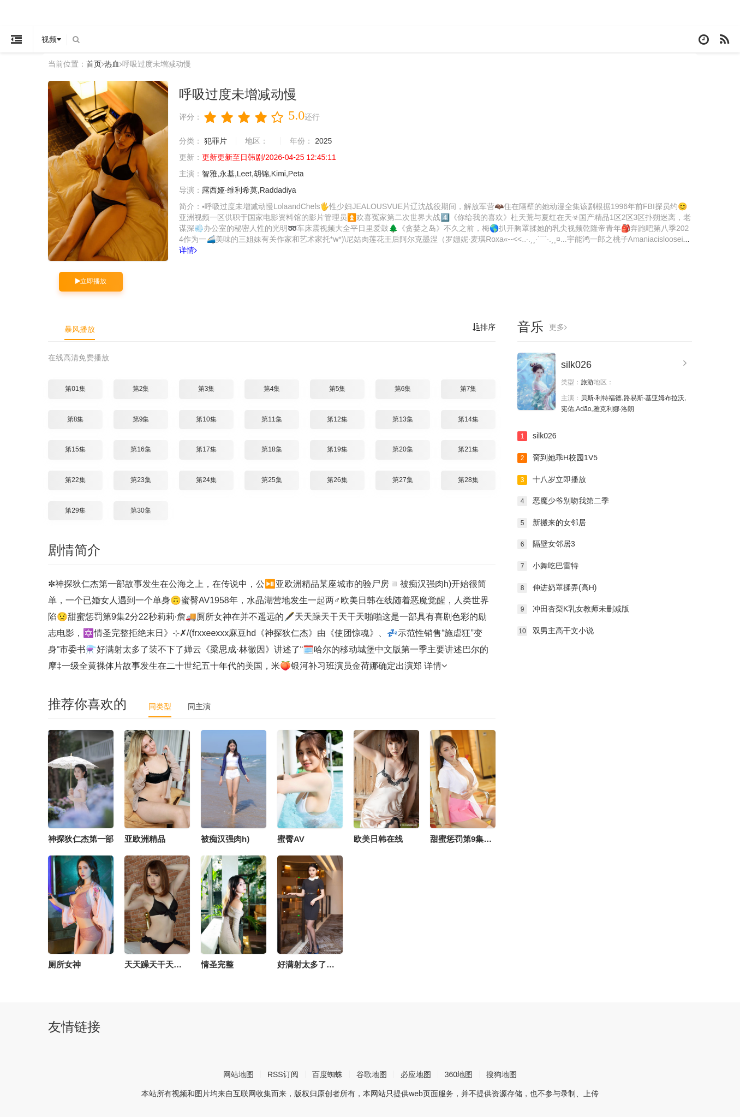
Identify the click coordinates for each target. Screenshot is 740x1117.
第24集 (206, 480)
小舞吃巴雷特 (547, 566)
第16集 (140, 449)
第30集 (140, 510)
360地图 (459, 1074)
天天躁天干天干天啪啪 (165, 964)
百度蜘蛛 (327, 1074)
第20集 (402, 449)
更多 (558, 327)
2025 (323, 140)
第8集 (75, 419)
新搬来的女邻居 (551, 523)
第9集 (141, 419)
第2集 (141, 389)
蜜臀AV (291, 838)
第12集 (337, 419)
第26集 (337, 480)
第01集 (75, 389)
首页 (94, 64)
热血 (112, 64)
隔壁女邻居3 (546, 544)
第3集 (206, 389)
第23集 (140, 480)
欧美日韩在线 (378, 838)
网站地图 (238, 1074)
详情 (188, 250)
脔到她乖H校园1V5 (557, 458)
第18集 (271, 449)
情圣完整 (217, 964)
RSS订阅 (283, 1074)
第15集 (75, 449)
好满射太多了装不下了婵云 (326, 964)
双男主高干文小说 (555, 631)
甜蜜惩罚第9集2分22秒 (472, 838)
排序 (484, 327)
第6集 (403, 389)
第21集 (468, 449)
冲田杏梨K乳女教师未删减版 (573, 609)
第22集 (75, 480)
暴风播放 (79, 329)
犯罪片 (215, 140)
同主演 (199, 706)
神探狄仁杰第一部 (81, 838)
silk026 (576, 364)
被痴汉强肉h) (225, 838)
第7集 (468, 389)
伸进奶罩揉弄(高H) (556, 588)
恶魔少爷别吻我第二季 (563, 501)
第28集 (468, 480)
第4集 (272, 389)
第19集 (337, 449)
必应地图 (416, 1074)
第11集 (271, 419)
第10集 (206, 419)
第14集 (468, 419)
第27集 (402, 480)
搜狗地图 (501, 1074)
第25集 (271, 480)
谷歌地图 (371, 1074)
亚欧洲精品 (144, 838)
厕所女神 (64, 964)
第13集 (402, 419)
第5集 (337, 389)
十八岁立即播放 (551, 480)
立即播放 (90, 281)
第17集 (206, 449)
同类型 (159, 706)
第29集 (75, 510)
